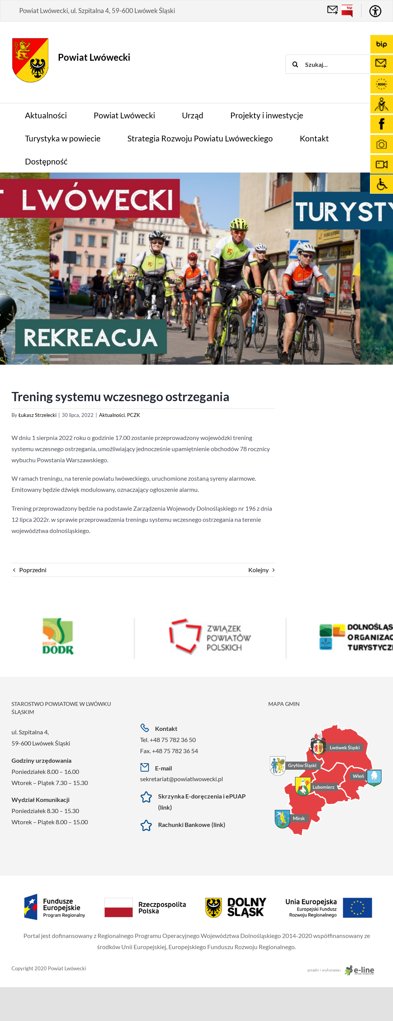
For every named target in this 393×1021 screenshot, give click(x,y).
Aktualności (112, 415)
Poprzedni (32, 569)
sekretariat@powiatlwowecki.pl (181, 778)
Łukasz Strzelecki (37, 415)
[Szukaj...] (339, 64)
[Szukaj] (295, 64)
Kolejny (258, 569)
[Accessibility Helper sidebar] (375, 11)
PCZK (133, 415)
